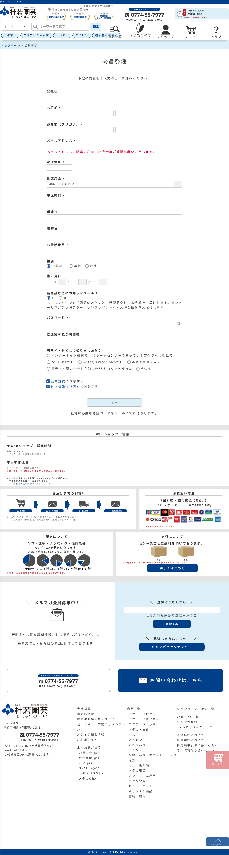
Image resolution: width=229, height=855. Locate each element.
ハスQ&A (86, 763)
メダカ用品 (137, 771)
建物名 (52, 228)
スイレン (81, 35)
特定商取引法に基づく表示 (197, 745)
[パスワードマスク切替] (178, 323)
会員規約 (58, 381)
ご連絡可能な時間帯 (63, 334)
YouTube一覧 (188, 717)
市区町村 (56, 195)
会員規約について (190, 740)
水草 (10, 35)
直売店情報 (85, 714)
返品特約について (190, 735)
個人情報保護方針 (65, 386)
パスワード (58, 318)
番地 (52, 212)
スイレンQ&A (89, 768)
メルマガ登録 (187, 722)
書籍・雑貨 (137, 796)
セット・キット (141, 786)
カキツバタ (137, 745)
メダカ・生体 (139, 729)
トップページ (10, 45)
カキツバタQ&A (91, 773)
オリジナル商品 (141, 791)
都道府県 (56, 178)
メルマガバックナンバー (197, 727)
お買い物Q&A (89, 753)
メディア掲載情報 (91, 734)
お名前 (54, 108)
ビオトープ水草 (141, 714)
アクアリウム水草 (36, 35)
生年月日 (54, 276)
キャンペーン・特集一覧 (195, 709)
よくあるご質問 (89, 748)
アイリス (135, 750)
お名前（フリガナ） (65, 124)
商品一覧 (134, 709)
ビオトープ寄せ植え (144, 719)
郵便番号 (56, 162)
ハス (62, 35)
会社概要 (84, 709)
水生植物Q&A (89, 758)
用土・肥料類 (139, 765)
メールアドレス (62, 140)
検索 (96, 26)
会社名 (52, 91)
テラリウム (137, 781)
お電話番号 (58, 245)
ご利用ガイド (87, 740)
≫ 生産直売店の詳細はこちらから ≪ (28, 483)
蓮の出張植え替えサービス (97, 719)
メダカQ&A (88, 778)
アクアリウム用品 (142, 776)
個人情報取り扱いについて (197, 751)
